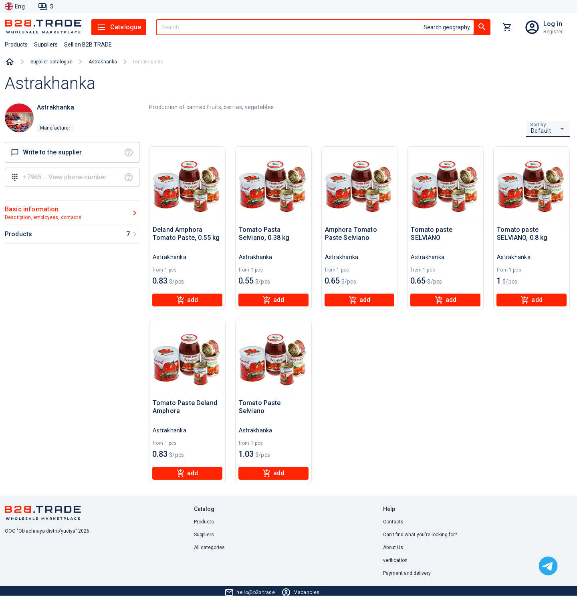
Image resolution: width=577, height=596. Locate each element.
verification (395, 560)
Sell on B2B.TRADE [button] (88, 44)
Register (553, 31)
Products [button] (16, 44)
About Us (393, 547)
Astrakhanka (103, 62)
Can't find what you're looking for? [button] (420, 534)
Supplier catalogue (51, 62)
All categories (209, 547)
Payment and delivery (407, 573)
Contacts (393, 522)
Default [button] (541, 131)
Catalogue (119, 27)
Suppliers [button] (46, 44)
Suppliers (204, 534)
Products (204, 522)
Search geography (447, 27)
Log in (552, 24)
